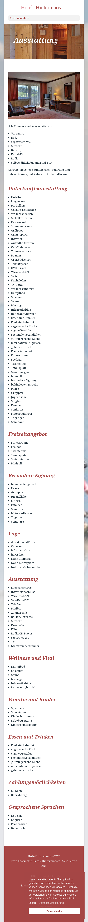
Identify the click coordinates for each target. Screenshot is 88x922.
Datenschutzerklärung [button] (51, 903)
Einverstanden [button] (54, 911)
